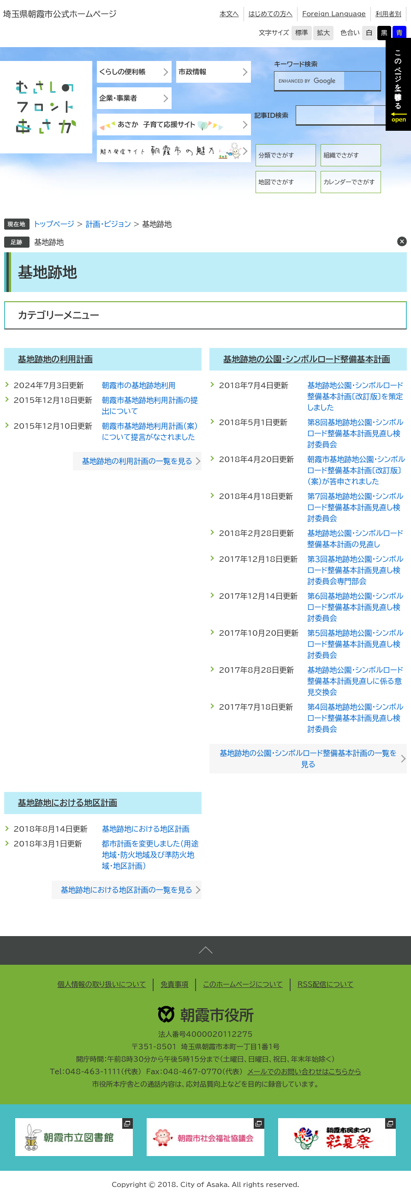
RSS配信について (326, 984)
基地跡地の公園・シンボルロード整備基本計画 (306, 359)
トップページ (54, 224)
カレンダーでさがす (349, 182)
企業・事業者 (118, 98)
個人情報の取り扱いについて (101, 984)
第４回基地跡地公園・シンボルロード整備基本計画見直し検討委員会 (355, 718)
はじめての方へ (271, 14)
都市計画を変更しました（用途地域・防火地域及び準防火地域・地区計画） (150, 855)
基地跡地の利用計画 (55, 359)
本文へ (229, 14)
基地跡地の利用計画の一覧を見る (137, 461)
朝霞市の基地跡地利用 (139, 385)
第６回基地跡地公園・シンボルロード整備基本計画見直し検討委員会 (355, 607)
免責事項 (174, 984)
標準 (301, 33)
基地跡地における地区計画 (67, 802)
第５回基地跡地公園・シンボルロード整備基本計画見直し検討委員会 (355, 644)
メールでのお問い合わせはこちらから (304, 1071)
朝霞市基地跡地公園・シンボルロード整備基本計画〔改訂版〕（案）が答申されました (356, 470)
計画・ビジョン (108, 224)
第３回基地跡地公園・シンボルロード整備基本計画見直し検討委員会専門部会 (355, 570)
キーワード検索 (295, 64)
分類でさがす (276, 155)
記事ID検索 (271, 115)
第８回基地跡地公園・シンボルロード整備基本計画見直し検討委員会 (355, 433)
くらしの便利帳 (122, 71)
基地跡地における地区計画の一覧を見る (126, 890)
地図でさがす (276, 182)
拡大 (323, 33)
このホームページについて (243, 984)
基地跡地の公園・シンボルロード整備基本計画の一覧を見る (308, 758)
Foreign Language (334, 14)
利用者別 (388, 14)
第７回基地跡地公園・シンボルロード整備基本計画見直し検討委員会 (355, 507)
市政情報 (192, 71)
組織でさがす (341, 155)
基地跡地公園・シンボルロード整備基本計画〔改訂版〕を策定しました (355, 396)
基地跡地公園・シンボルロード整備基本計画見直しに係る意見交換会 (355, 681)
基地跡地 (49, 242)
